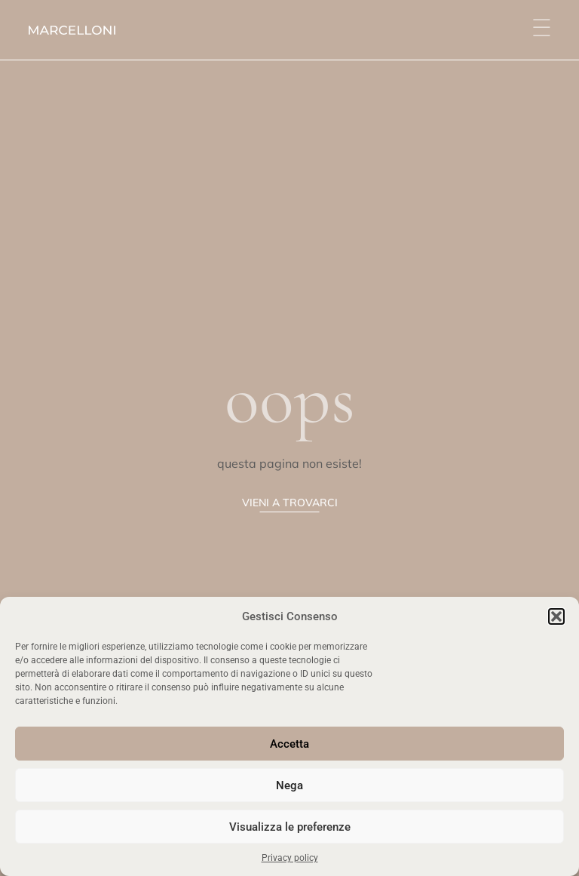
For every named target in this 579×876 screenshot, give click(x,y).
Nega (289, 785)
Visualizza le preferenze (290, 827)
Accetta (289, 744)
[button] (556, 616)
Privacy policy (290, 858)
